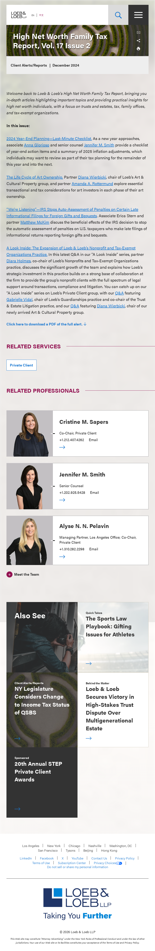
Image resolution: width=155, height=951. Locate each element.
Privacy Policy (124, 858)
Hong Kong (109, 850)
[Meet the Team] (22, 573)
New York (54, 845)
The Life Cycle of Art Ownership (34, 177)
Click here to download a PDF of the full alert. (44, 324)
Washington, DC (120, 845)
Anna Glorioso (36, 145)
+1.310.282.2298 (71, 548)
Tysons (70, 850)
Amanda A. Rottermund (92, 183)
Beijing (88, 850)
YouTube (77, 858)
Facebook (47, 858)
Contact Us (99, 858)
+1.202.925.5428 (72, 492)
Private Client (21, 364)
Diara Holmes (18, 260)
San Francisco (48, 850)
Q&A (119, 293)
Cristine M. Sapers (83, 421)
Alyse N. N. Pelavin (84, 526)
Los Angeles (30, 845)
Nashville (94, 845)
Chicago (74, 845)
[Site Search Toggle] (118, 15)
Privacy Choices (108, 863)
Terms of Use (41, 862)
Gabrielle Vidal (19, 299)
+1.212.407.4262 (71, 439)
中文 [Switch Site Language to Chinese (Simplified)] (41, 14)
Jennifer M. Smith (99, 145)
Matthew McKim (34, 222)
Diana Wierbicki (92, 177)
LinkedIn (26, 858)
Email (93, 439)
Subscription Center (72, 862)
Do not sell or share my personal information (77, 867)
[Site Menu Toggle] (138, 15)
